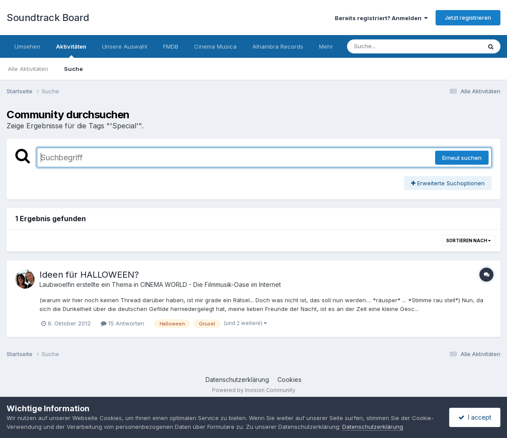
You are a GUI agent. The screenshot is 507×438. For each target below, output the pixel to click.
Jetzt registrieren (468, 17)
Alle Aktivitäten (28, 68)
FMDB (170, 46)
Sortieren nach (468, 240)
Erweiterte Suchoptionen (448, 183)
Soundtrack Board (48, 17)
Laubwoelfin (56, 284)
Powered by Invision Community (253, 390)
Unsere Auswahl (124, 46)
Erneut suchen (462, 157)
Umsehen (27, 46)
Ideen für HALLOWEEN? (89, 274)
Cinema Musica (215, 46)
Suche (73, 68)
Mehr (326, 46)
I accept (474, 417)
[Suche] (396, 46)
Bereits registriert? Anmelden (381, 17)
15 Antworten (122, 323)
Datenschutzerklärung (237, 379)
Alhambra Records (277, 46)
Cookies (289, 379)
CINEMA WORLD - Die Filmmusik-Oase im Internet (210, 284)
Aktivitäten (71, 50)
